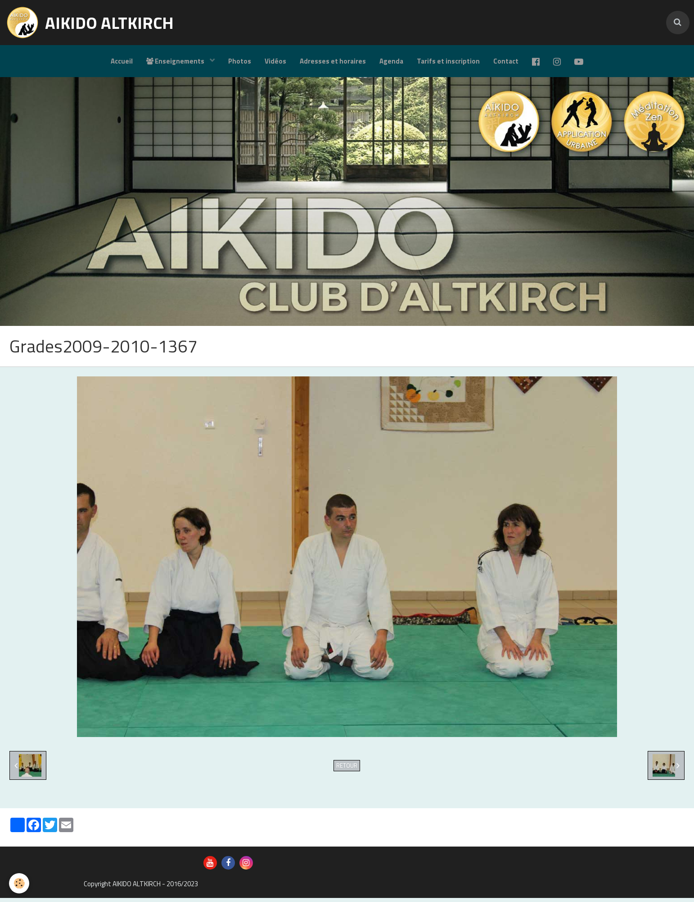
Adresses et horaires (333, 61)
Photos (239, 61)
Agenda (391, 61)
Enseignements (176, 61)
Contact (505, 61)
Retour (346, 769)
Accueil (122, 61)
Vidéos (275, 61)
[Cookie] (19, 883)
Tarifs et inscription (448, 61)
